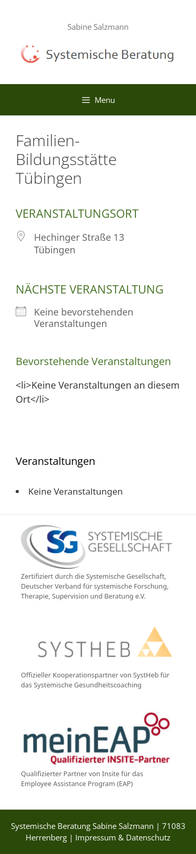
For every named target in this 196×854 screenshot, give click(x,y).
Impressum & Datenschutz (122, 837)
